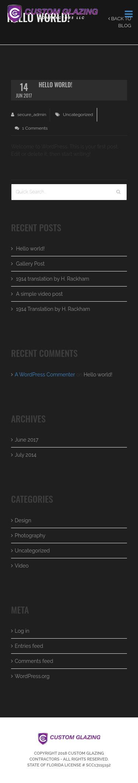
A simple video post (39, 294)
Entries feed (29, 646)
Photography (30, 535)
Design (23, 520)
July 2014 (25, 455)
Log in (22, 631)
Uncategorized (78, 114)
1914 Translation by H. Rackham (53, 309)
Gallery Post (30, 264)
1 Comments (31, 128)
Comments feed (34, 661)
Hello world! (30, 249)
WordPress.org (32, 676)
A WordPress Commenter (45, 375)
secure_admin (28, 114)
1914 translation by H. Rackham (52, 279)
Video (22, 566)
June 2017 (26, 440)
